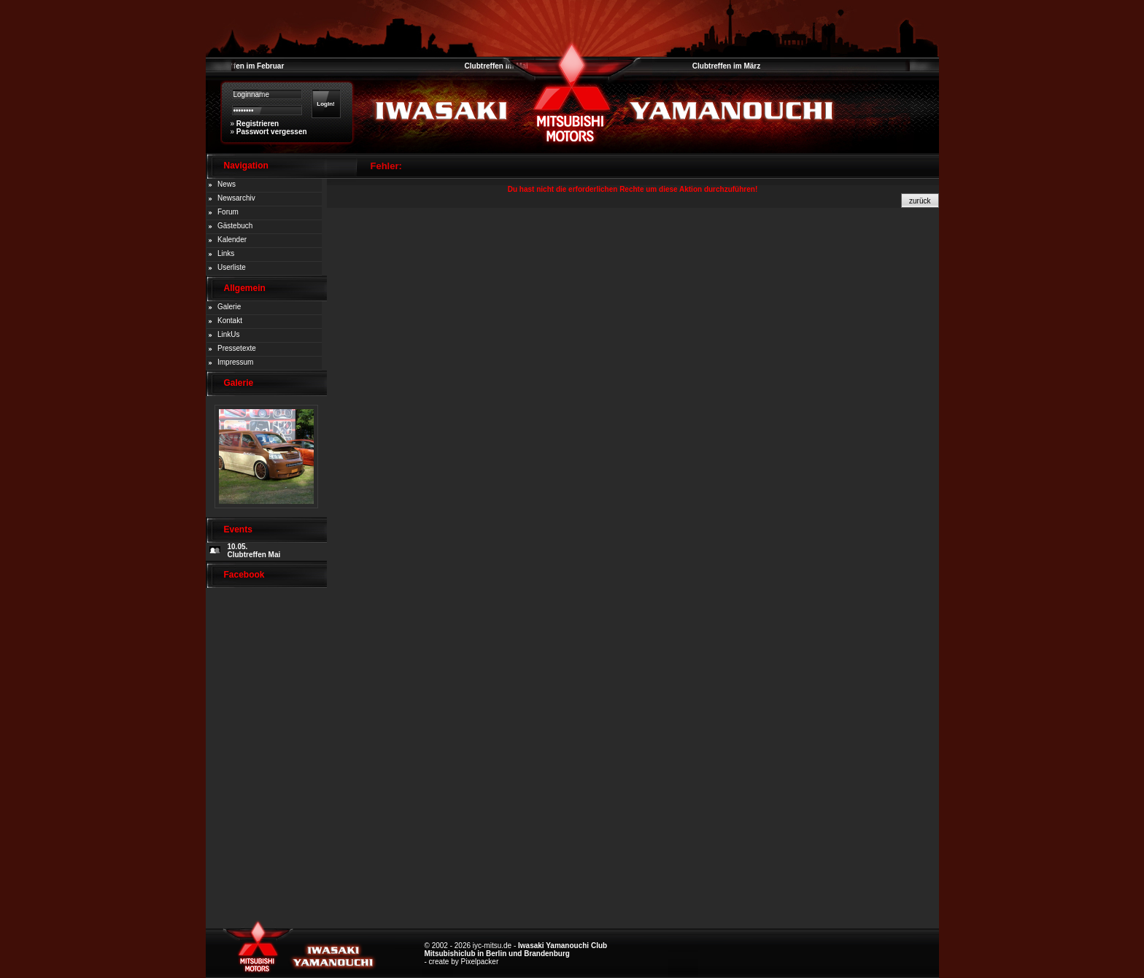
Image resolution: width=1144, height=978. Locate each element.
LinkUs (228, 334)
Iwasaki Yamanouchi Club (562, 946)
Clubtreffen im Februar (245, 66)
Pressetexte (236, 348)
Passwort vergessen (271, 132)
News (226, 184)
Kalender (232, 240)
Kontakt (229, 321)
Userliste (231, 267)
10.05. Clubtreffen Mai (254, 551)
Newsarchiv (236, 198)
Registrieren (257, 124)
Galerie (229, 307)
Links (225, 253)
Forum (228, 212)
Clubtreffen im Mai (496, 66)
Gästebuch (234, 226)
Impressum (235, 362)
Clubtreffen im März (726, 66)
